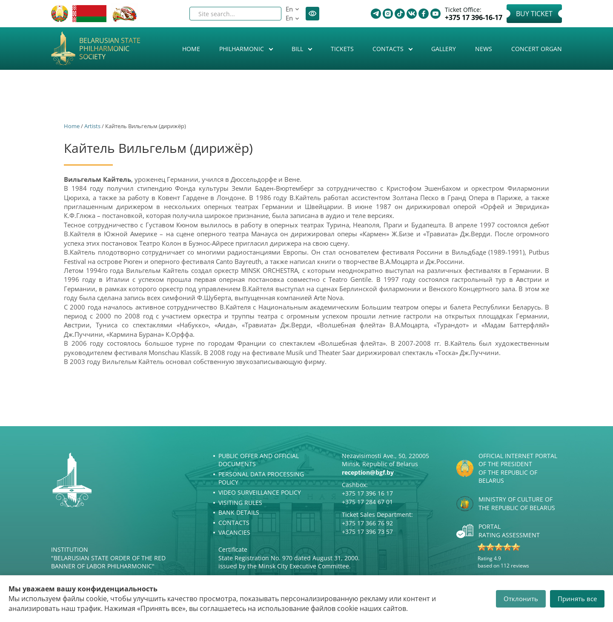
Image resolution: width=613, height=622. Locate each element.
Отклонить (521, 598)
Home (191, 49)
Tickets (342, 49)
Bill (298, 49)
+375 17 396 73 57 (367, 531)
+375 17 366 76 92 (367, 523)
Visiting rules (240, 503)
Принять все (577, 598)
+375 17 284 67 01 (367, 502)
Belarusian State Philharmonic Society (109, 49)
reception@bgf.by (368, 472)
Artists (92, 126)
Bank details (238, 512)
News (483, 49)
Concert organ (536, 49)
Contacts (388, 49)
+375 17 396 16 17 (367, 493)
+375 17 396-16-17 (473, 18)
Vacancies (234, 532)
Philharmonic (242, 49)
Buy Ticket (534, 13)
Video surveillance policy (259, 492)
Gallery (443, 49)
